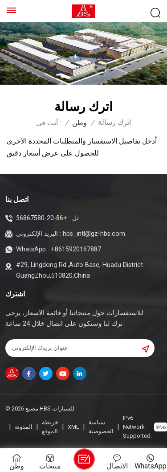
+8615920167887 (76, 249)
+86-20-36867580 (41, 218)
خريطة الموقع (50, 427)
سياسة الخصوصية (101, 427)
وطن (79, 123)
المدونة (24, 426)
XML (73, 426)
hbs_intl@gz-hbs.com (94, 234)
